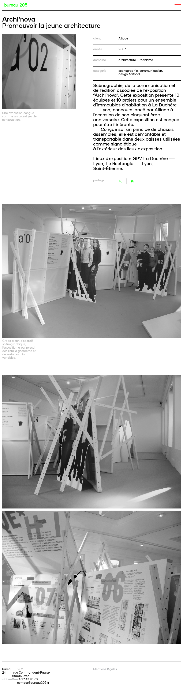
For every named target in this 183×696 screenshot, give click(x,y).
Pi (132, 181)
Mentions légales (105, 669)
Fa (120, 181)
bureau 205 (15, 5)
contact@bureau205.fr (33, 682)
